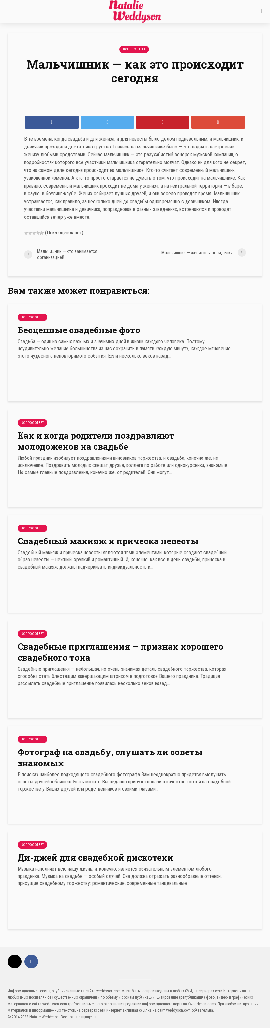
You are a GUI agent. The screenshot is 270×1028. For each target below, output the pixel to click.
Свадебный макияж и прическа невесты (108, 540)
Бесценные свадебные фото (79, 329)
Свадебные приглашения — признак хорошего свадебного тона (120, 652)
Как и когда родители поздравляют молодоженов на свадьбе (96, 441)
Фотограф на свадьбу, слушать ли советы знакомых (110, 757)
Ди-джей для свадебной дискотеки (95, 857)
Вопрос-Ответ (134, 49)
